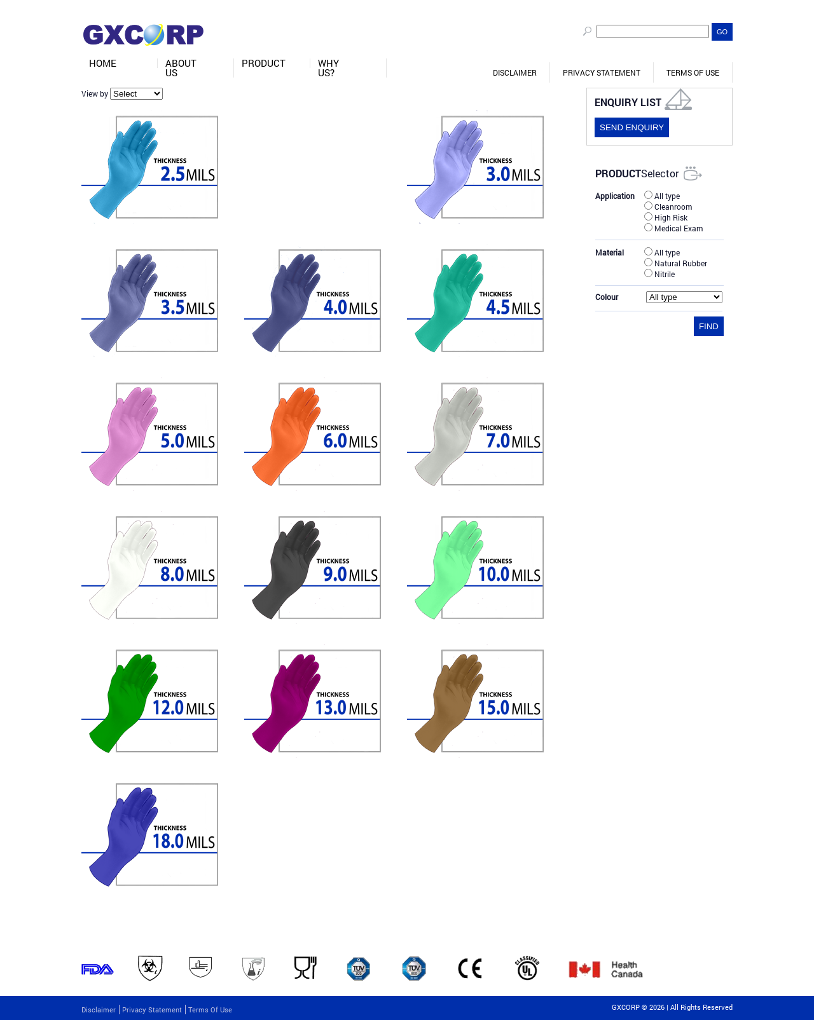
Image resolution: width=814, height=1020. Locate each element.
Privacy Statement (601, 72)
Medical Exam (673, 227)
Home (102, 63)
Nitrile (659, 273)
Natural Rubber (675, 262)
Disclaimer (515, 72)
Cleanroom (668, 205)
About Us (181, 68)
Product (264, 63)
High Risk (665, 216)
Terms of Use (692, 72)
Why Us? (328, 68)
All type (662, 195)
